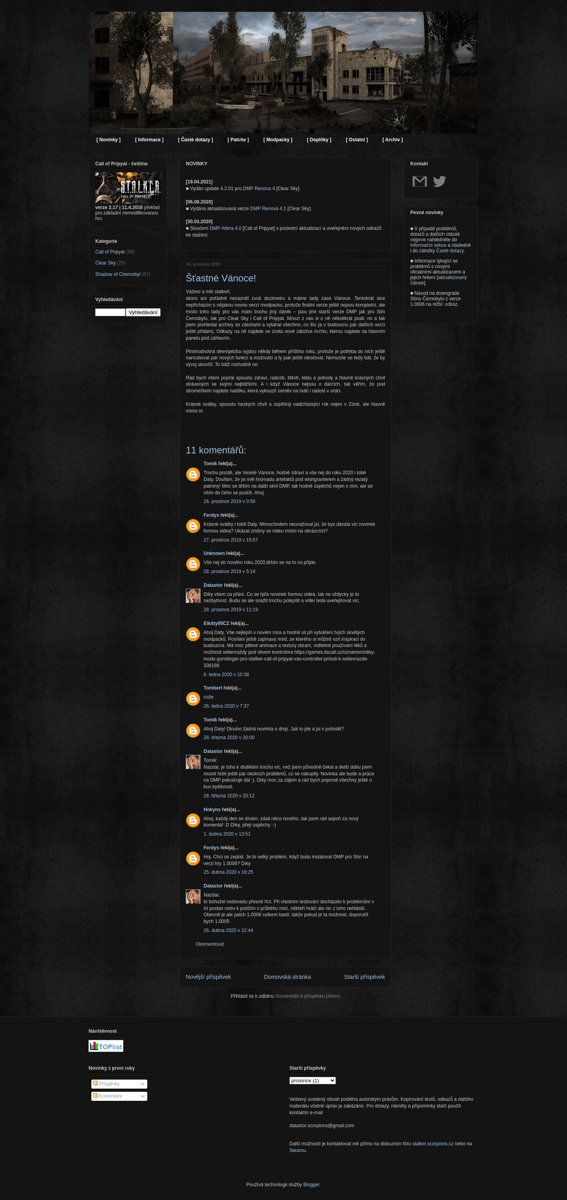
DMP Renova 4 (259, 188)
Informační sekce (428, 245)
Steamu (297, 1150)
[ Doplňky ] (319, 139)
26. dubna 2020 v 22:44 (228, 930)
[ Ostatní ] (357, 139)
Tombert (213, 688)
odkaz (451, 304)
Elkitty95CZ (216, 623)
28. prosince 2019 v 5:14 (229, 571)
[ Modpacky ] (277, 139)
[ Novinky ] (108, 139)
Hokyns (212, 809)
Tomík (210, 463)
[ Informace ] (149, 139)
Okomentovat (210, 944)
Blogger (311, 1184)
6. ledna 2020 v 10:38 (226, 674)
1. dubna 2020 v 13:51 (227, 834)
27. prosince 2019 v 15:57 (231, 540)
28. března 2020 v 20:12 (229, 796)
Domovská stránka (287, 977)
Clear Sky (105, 263)
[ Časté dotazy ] (195, 139)
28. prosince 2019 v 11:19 (231, 609)
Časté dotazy (449, 250)
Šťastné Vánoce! (221, 278)
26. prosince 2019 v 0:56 (229, 501)
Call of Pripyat (110, 252)
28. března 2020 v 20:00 (229, 737)
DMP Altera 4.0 (225, 228)
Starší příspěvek (364, 977)
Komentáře (107, 1096)
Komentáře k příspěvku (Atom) (308, 996)
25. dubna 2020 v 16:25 (228, 872)
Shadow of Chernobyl (118, 274)
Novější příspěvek (208, 977)
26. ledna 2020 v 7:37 (226, 706)
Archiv (320, 331)
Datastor (213, 585)
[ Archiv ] (392, 139)
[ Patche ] (238, 139)
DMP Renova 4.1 (268, 208)
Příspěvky (106, 1084)
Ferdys (211, 515)
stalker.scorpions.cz (433, 1143)
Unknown (214, 553)
